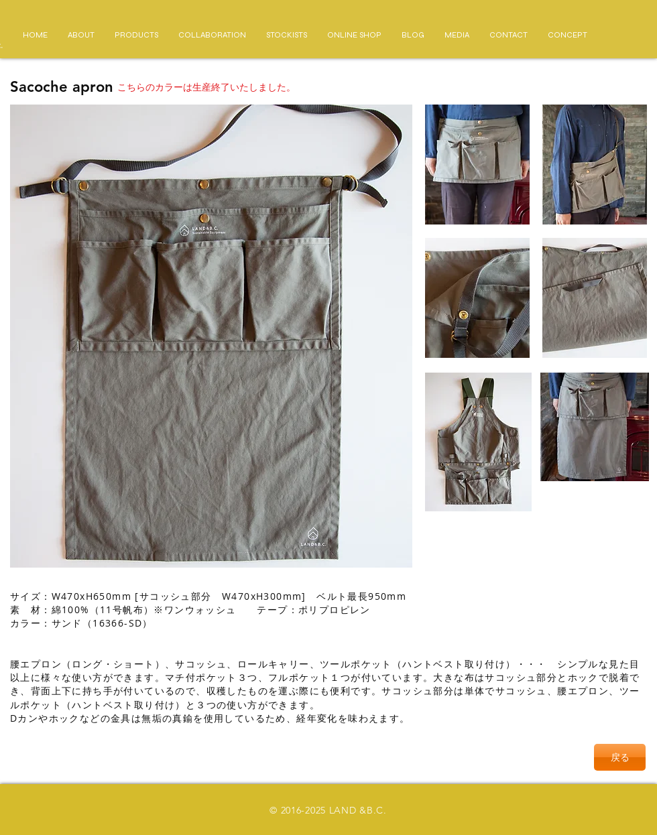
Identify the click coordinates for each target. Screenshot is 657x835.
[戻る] (620, 757)
